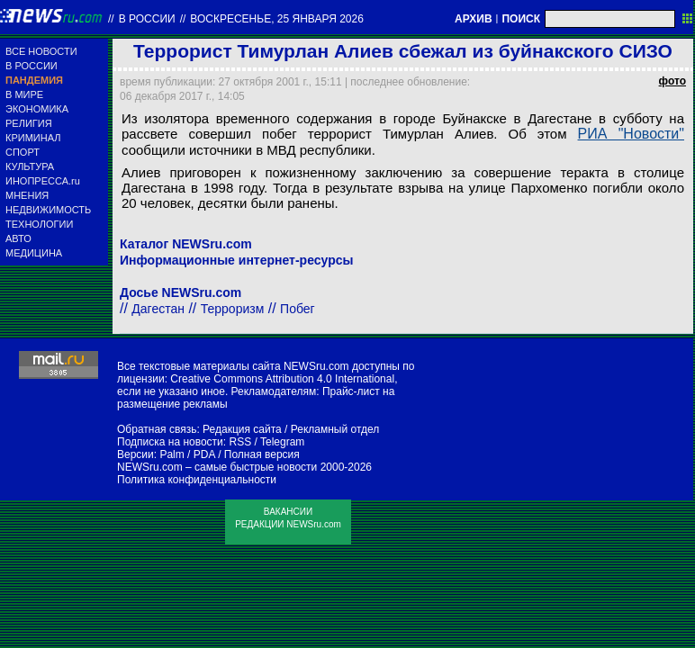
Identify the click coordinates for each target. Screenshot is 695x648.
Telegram (282, 442)
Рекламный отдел (335, 429)
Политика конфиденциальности (196, 479)
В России (147, 19)
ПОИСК (520, 19)
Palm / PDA (186, 454)
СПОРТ (22, 152)
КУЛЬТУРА (29, 166)
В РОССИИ (31, 65)
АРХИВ (473, 19)
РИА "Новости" (631, 133)
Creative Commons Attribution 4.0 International (282, 379)
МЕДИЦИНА (33, 253)
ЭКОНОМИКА (36, 109)
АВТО (18, 238)
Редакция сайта (242, 429)
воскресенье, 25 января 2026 (277, 19)
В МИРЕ (24, 94)
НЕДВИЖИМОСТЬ (48, 209)
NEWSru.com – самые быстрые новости (217, 467)
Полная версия (262, 454)
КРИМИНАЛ (32, 137)
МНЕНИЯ (27, 195)
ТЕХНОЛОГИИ (39, 224)
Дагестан (158, 309)
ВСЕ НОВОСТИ (41, 51)
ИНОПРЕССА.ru (42, 181)
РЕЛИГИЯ (28, 123)
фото (672, 81)
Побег (297, 309)
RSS (240, 442)
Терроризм (233, 309)
